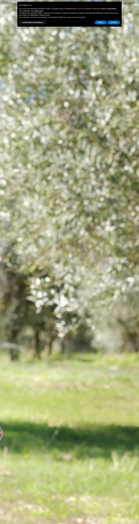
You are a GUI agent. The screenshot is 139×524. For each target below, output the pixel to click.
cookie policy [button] (39, 11)
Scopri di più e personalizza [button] (33, 22)
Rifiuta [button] (100, 22)
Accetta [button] (113, 22)
